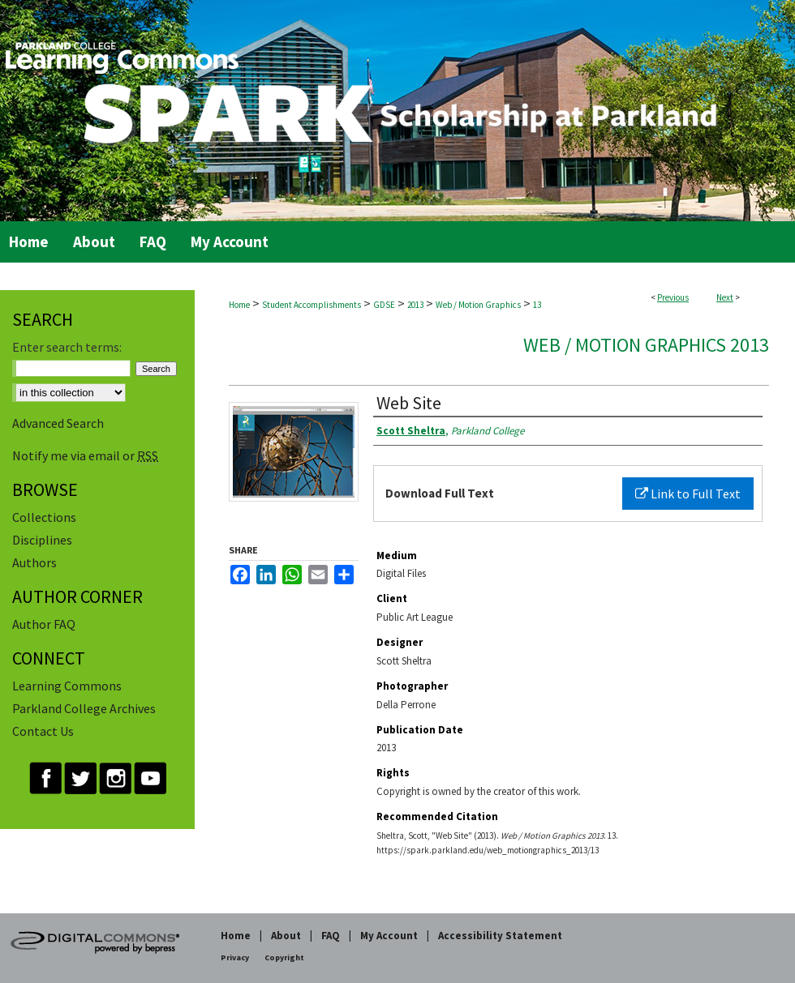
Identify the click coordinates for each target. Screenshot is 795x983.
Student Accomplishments (311, 304)
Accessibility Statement (500, 935)
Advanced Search (58, 423)
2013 (415, 304)
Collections (44, 517)
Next (724, 297)
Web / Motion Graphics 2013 (646, 344)
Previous (673, 297)
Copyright (284, 957)
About (286, 935)
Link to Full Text (688, 493)
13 (537, 304)
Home (239, 304)
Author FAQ (43, 624)
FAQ (330, 935)
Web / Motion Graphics (478, 304)
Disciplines (42, 540)
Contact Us (43, 731)
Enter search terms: (67, 347)
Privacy (235, 957)
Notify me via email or (85, 455)
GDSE (384, 304)
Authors (34, 562)
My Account (389, 935)
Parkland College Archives (84, 708)
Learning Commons (67, 685)
